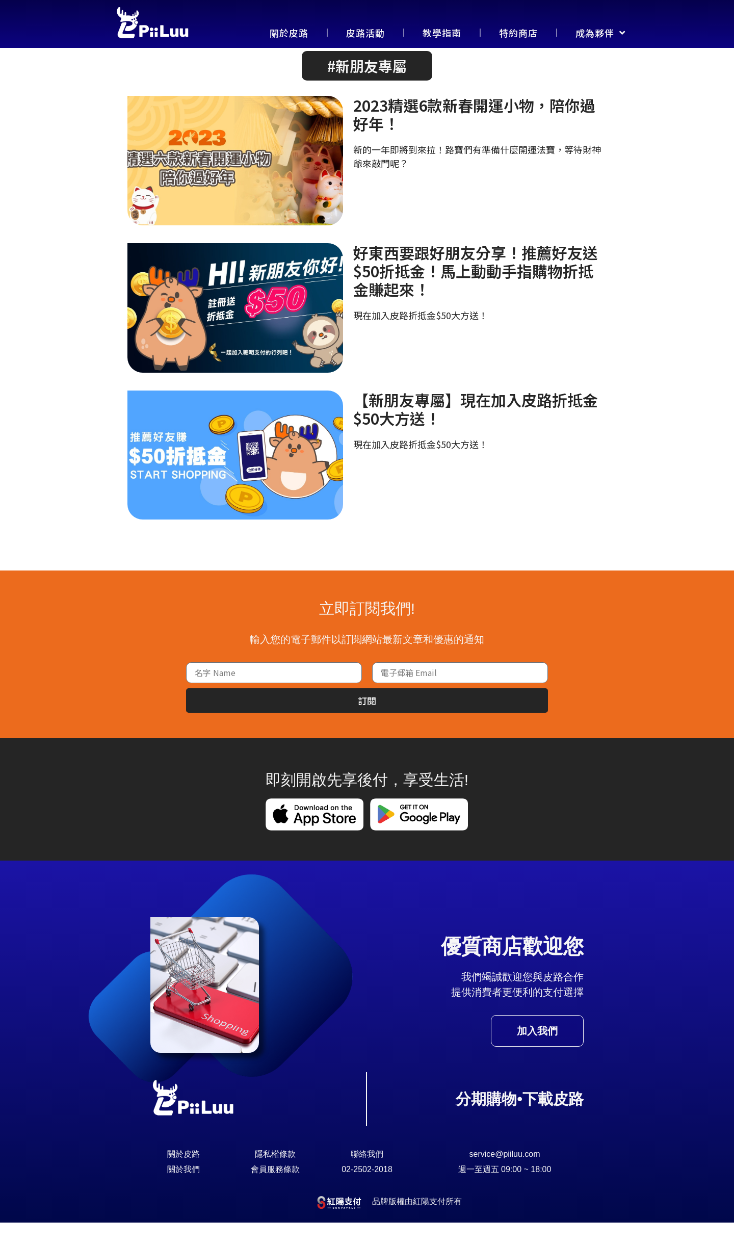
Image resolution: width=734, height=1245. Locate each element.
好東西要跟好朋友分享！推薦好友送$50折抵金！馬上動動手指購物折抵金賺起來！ (475, 293)
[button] (367, 88)
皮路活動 (365, 32)
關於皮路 (289, 32)
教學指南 (442, 32)
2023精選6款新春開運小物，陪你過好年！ (474, 136)
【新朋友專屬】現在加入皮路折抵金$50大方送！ (475, 430)
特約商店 (518, 32)
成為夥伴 (600, 32)
